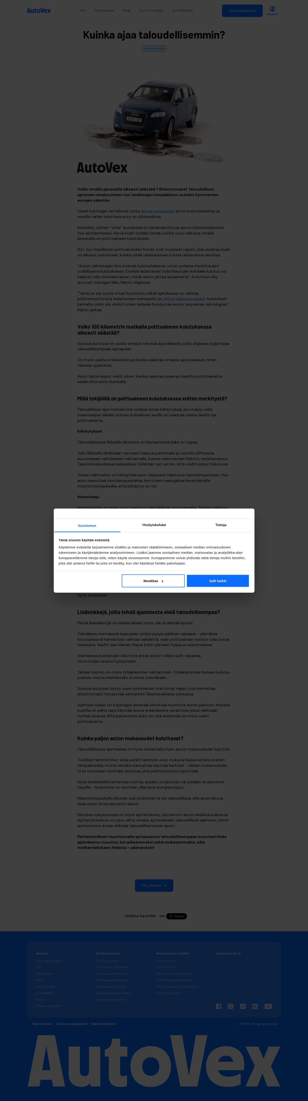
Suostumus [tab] (87, 525)
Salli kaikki (218, 581)
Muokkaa (153, 581)
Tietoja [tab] (220, 525)
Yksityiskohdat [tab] (154, 525)
